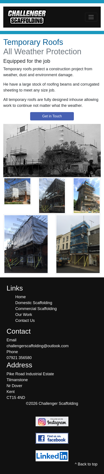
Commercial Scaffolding (36, 309)
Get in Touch (52, 116)
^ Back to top (86, 464)
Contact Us (25, 320)
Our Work (23, 314)
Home (20, 297)
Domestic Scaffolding (33, 303)
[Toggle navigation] (91, 17)
